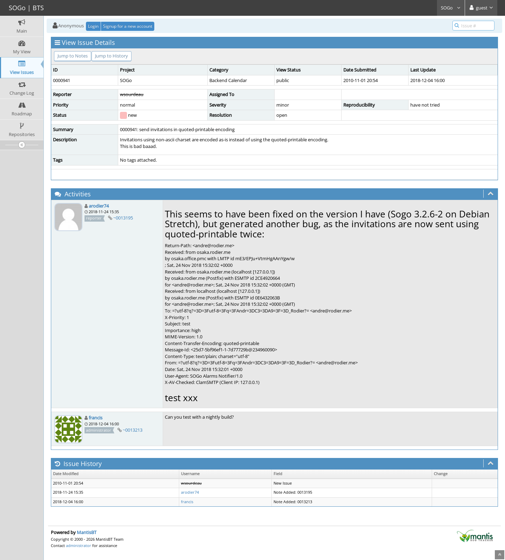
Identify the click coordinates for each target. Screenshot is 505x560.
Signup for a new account (127, 26)
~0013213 (132, 430)
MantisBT (86, 532)
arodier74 (99, 206)
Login (93, 26)
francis (95, 417)
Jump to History (111, 56)
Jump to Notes (73, 56)
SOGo (451, 8)
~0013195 (123, 218)
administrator (78, 545)
